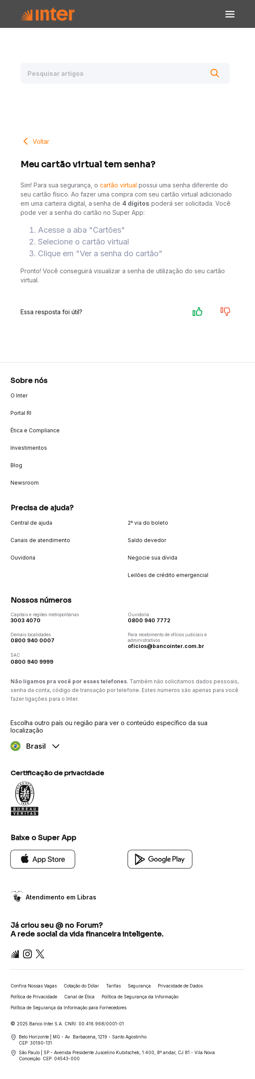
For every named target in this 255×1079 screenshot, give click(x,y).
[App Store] (42, 858)
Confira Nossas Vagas (33, 985)
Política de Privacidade (33, 996)
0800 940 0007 (32, 640)
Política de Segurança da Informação (140, 996)
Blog (16, 465)
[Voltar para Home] (48, 14)
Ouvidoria (22, 557)
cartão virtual (118, 185)
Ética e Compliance (35, 430)
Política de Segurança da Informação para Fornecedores (68, 1007)
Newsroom (24, 482)
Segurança (139, 985)
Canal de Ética (79, 996)
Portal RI (20, 413)
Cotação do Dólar (81, 985)
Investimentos (28, 447)
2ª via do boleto (148, 522)
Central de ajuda (31, 522)
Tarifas (113, 985)
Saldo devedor (147, 540)
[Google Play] (160, 858)
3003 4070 (25, 620)
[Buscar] (215, 73)
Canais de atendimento (40, 540)
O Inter (18, 395)
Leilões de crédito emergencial (168, 575)
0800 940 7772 (149, 620)
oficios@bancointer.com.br (166, 646)
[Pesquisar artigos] (125, 73)
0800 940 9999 (31, 661)
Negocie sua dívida (152, 557)
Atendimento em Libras (61, 897)
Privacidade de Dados (180, 985)
